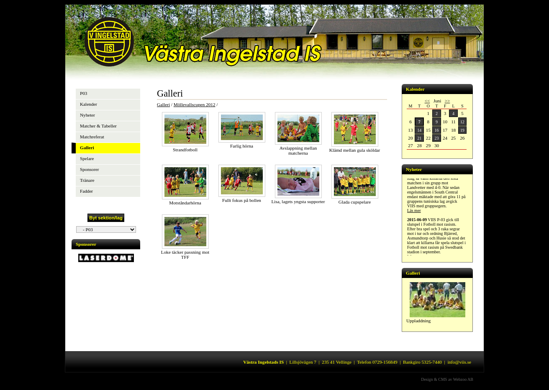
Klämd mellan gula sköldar (354, 148)
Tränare (87, 180)
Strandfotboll (185, 147)
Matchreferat (92, 136)
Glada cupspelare (354, 199)
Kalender (88, 104)
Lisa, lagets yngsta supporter (298, 199)
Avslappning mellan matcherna (298, 147)
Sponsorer (89, 169)
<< (427, 100)
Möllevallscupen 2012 (194, 104)
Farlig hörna (241, 143)
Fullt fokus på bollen (241, 198)
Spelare (87, 158)
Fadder (86, 191)
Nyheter (87, 114)
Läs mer (414, 211)
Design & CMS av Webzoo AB (447, 379)
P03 (83, 93)
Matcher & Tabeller (98, 125)
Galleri (87, 147)
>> (447, 100)
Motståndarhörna (185, 200)
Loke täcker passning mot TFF (185, 252)
